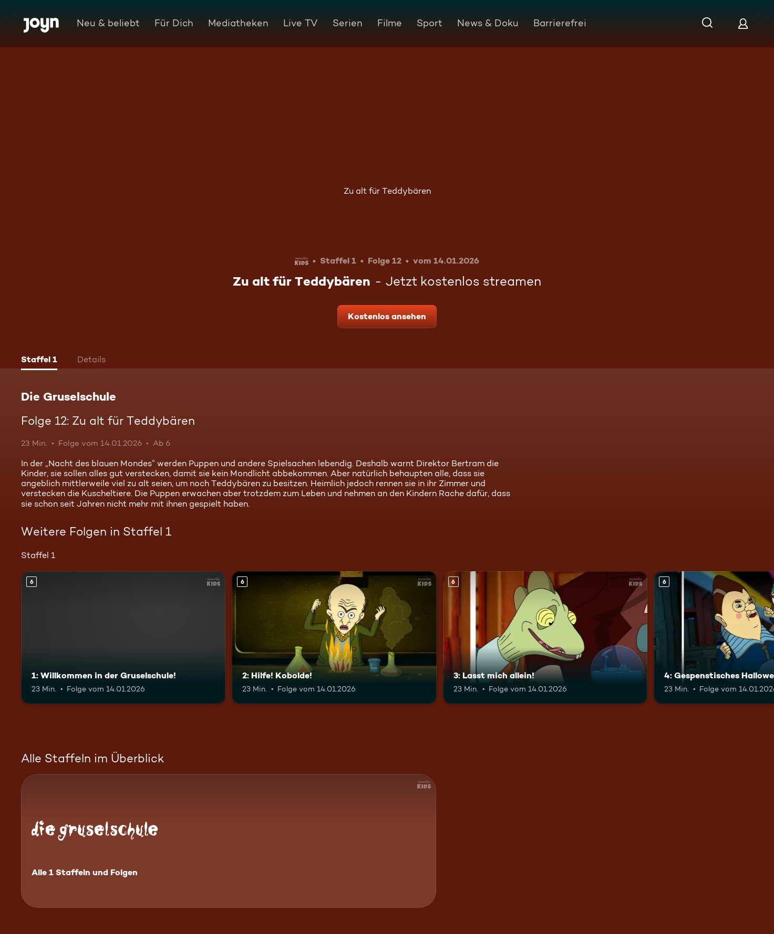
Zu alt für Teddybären (387, 191)
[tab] (39, 360)
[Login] (743, 23)
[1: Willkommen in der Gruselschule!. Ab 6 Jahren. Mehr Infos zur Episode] (123, 637)
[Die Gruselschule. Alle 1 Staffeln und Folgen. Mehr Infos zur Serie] (228, 841)
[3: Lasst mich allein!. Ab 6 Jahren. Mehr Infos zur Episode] (545, 637)
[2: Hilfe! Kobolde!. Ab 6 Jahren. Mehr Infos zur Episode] (334, 637)
